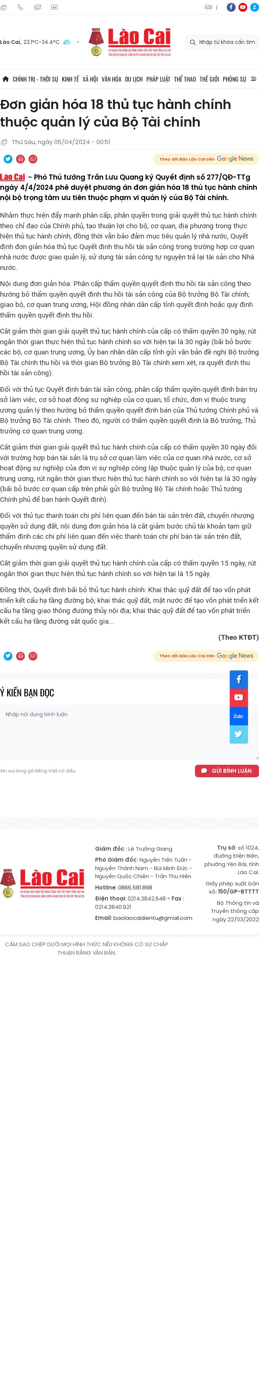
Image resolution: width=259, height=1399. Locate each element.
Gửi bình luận (232, 771)
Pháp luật (158, 79)
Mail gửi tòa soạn (37, 7)
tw (239, 734)
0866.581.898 (135, 887)
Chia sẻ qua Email (33, 159)
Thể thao (185, 79)
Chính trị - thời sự (35, 79)
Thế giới (209, 79)
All (253, 79)
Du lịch (134, 79)
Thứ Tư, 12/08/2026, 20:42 (3, 7)
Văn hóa (111, 79)
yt (243, 7)
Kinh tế (70, 79)
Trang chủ (5, 79)
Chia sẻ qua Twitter (8, 159)
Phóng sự (234, 79)
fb (231, 7)
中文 (216, 7)
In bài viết (20, 159)
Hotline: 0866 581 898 (20, 7)
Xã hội (90, 79)
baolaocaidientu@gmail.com (152, 918)
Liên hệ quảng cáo (54, 7)
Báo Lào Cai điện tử (129, 42)
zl (254, 7)
